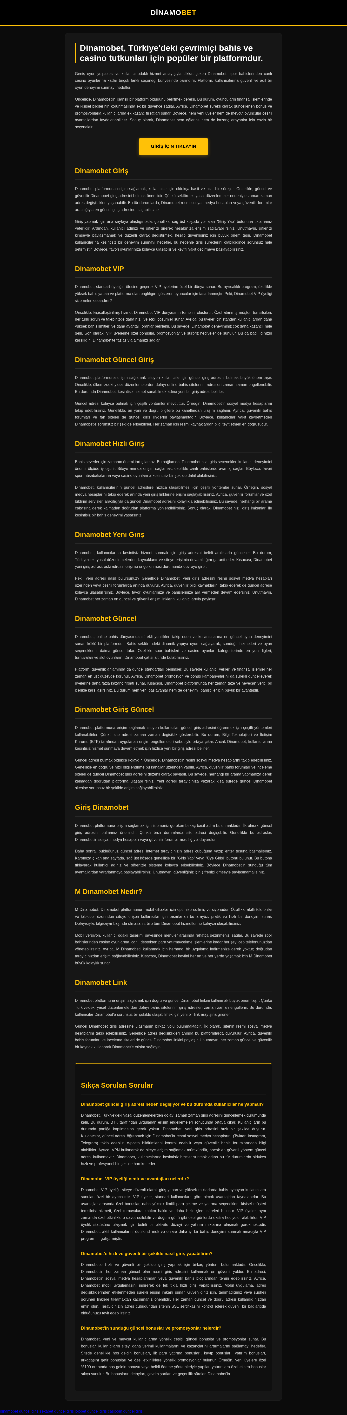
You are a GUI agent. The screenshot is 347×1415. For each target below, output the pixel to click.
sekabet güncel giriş (57, 1411)
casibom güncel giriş (125, 1411)
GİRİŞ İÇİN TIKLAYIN (173, 146)
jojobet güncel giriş (91, 1411)
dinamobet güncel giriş (19, 1411)
